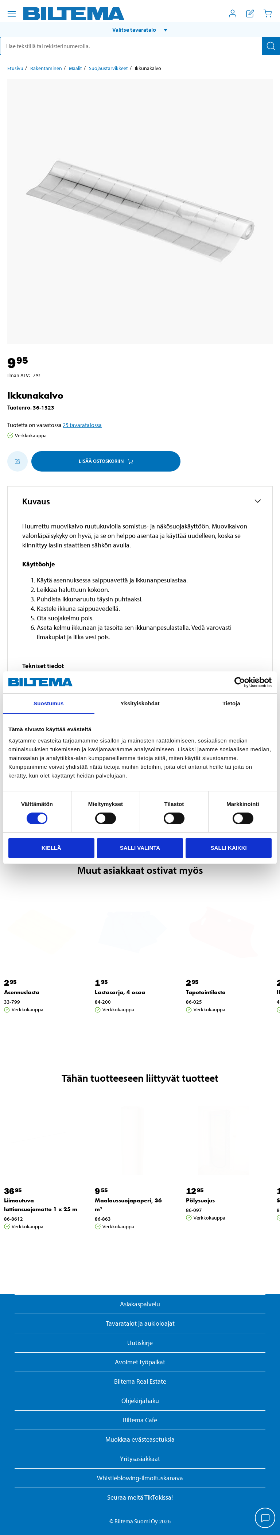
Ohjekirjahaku (140, 1400)
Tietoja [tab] (231, 703)
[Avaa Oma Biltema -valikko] (232, 13)
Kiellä (51, 848)
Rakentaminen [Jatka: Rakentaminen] (46, 68)
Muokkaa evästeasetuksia (140, 1439)
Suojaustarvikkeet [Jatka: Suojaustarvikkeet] (108, 68)
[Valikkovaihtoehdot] (11, 14)
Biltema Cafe (140, 1420)
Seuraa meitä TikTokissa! (140, 1497)
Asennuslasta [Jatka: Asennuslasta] (21, 992)
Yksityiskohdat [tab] (139, 703)
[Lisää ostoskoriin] (17, 461)
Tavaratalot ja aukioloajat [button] (140, 1323)
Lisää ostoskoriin (106, 461)
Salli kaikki (229, 848)
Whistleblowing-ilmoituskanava (140, 1478)
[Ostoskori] (267, 13)
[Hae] (271, 46)
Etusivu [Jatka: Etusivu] (15, 68)
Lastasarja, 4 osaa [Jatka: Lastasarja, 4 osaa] (120, 992)
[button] (140, 29)
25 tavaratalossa (82, 425)
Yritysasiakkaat (140, 1458)
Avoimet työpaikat (140, 1362)
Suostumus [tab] (49, 703)
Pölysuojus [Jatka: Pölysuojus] (200, 1200)
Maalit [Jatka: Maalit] (75, 68)
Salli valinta (140, 848)
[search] (140, 46)
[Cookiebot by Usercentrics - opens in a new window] (240, 682)
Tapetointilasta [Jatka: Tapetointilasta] (206, 992)
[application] (265, 1518)
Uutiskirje (140, 1342)
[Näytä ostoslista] (250, 13)
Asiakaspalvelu (140, 1304)
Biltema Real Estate (140, 1381)
